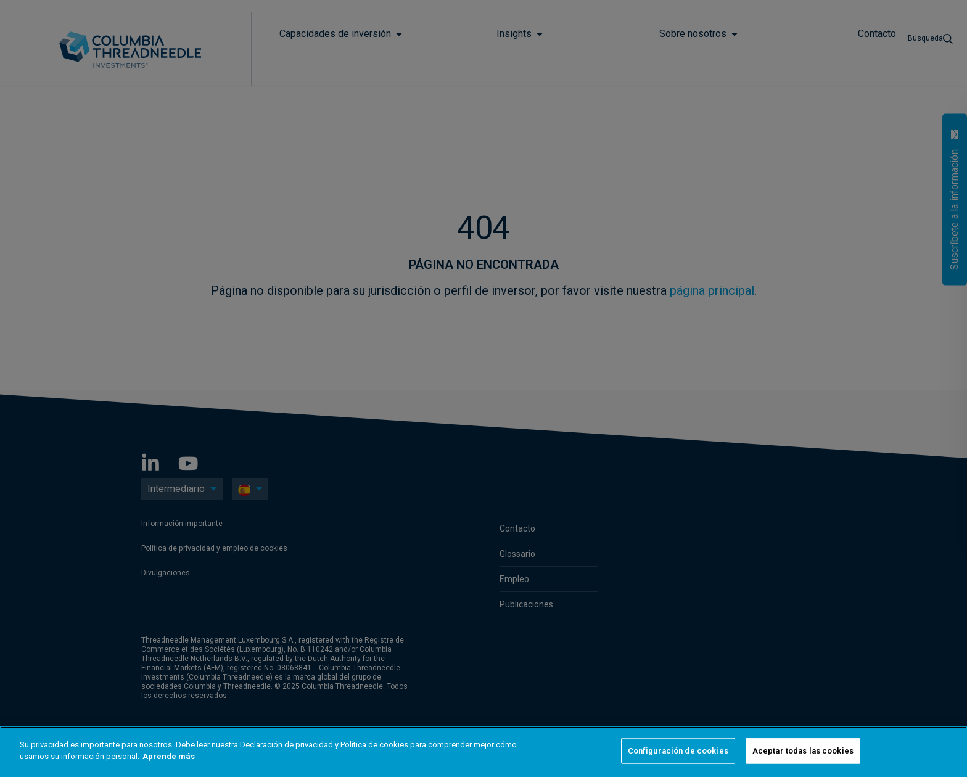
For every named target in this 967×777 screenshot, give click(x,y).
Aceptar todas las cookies (803, 750)
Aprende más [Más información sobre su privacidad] (168, 756)
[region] (483, 751)
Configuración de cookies (678, 750)
